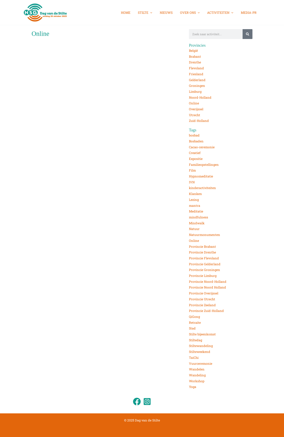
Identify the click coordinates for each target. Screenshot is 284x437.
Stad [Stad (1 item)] (192, 328)
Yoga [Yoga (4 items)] (192, 387)
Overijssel (196, 109)
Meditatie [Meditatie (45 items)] (196, 211)
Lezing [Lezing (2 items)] (194, 200)
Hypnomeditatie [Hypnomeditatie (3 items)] (201, 176)
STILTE (150, 12)
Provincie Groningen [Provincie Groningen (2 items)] (204, 270)
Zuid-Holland (199, 121)
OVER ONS (193, 12)
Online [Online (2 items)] (194, 240)
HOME (132, 12)
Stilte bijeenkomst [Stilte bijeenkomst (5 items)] (202, 334)
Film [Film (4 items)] (192, 170)
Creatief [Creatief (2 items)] (195, 153)
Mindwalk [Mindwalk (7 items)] (197, 223)
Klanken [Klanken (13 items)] (195, 194)
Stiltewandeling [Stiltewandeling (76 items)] (201, 346)
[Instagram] (147, 401)
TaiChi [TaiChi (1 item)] (194, 357)
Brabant (195, 56)
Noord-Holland (200, 97)
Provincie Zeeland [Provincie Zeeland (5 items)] (202, 305)
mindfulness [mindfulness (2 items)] (198, 217)
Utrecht (194, 115)
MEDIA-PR (249, 12)
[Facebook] (137, 401)
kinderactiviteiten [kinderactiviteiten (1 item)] (202, 188)
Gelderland (197, 80)
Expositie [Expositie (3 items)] (196, 159)
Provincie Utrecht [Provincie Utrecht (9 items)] (202, 299)
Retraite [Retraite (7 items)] (195, 322)
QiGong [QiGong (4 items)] (194, 317)
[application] (156, 12)
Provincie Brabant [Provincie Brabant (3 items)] (202, 246)
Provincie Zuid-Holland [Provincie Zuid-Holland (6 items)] (206, 311)
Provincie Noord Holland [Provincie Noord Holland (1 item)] (207, 287)
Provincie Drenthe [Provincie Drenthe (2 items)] (202, 252)
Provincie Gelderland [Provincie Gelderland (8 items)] (204, 264)
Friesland (196, 74)
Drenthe (195, 62)
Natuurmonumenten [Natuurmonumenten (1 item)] (204, 235)
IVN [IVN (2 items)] (192, 182)
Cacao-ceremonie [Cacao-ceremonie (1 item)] (202, 147)
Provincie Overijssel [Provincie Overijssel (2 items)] (203, 293)
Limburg (195, 91)
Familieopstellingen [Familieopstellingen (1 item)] (204, 164)
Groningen (197, 86)
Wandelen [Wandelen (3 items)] (197, 369)
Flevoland (196, 68)
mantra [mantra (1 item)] (194, 205)
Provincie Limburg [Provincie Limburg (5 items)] (203, 276)
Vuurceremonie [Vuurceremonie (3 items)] (200, 363)
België (193, 50)
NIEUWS (170, 12)
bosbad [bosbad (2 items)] (194, 135)
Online (194, 103)
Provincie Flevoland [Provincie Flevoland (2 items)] (204, 258)
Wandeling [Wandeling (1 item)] (197, 375)
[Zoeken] (247, 34)
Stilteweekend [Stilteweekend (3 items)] (199, 352)
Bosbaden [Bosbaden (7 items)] (196, 141)
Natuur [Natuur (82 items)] (194, 229)
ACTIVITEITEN (222, 12)
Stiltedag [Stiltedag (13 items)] (195, 340)
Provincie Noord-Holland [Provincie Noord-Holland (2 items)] (207, 281)
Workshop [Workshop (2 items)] (196, 381)
